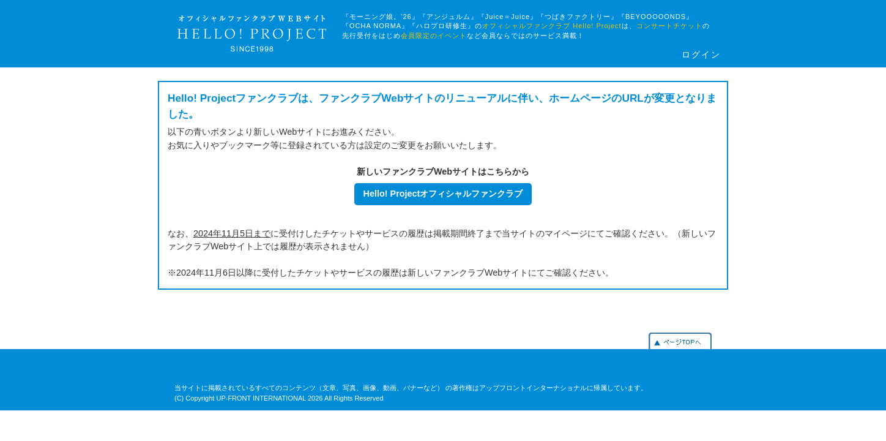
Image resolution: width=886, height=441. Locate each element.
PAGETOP (680, 341)
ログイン (701, 54)
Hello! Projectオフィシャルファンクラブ (443, 193)
